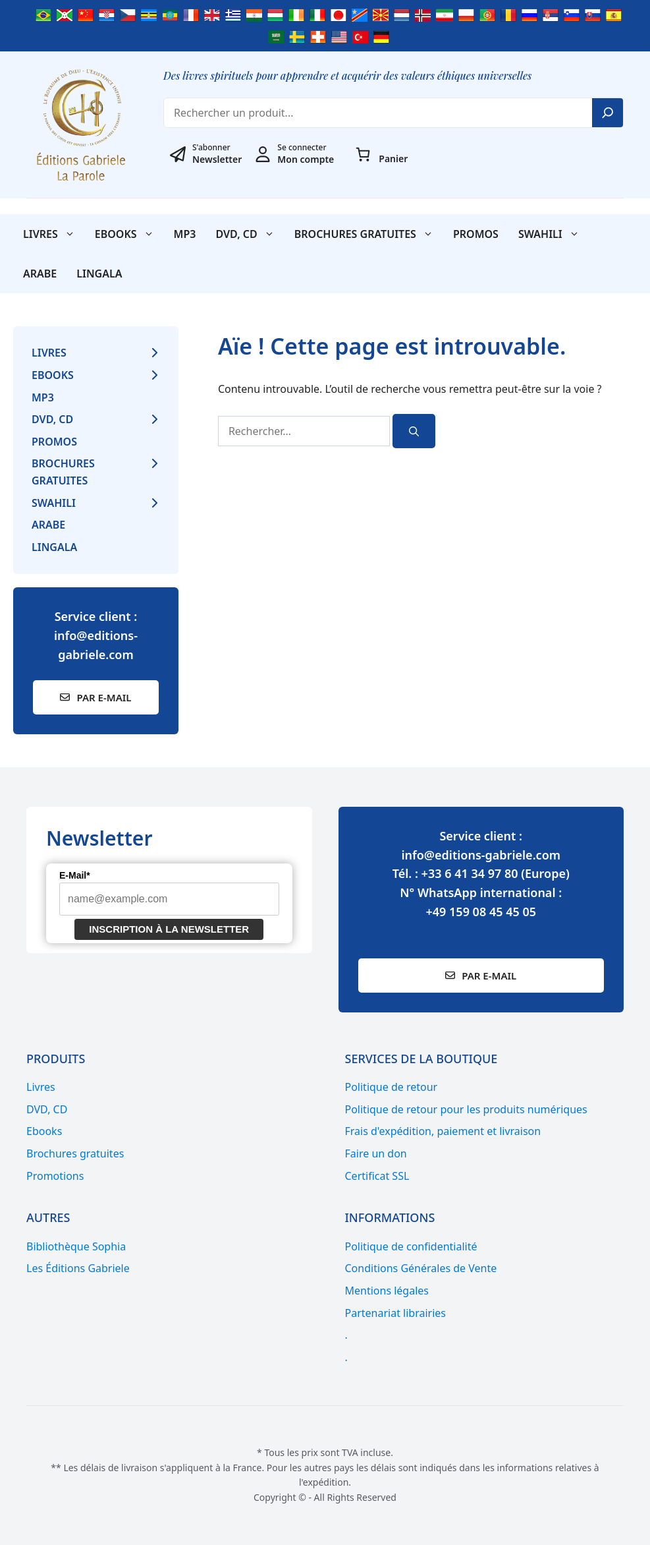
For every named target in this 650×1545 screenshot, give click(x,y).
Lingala (99, 273)
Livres (54, 234)
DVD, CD (249, 234)
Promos (476, 234)
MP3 (185, 234)
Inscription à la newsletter (169, 929)
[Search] (608, 112)
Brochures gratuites (368, 234)
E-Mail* (74, 875)
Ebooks (129, 234)
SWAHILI (553, 234)
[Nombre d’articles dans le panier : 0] (363, 154)
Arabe (40, 273)
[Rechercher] (414, 431)
